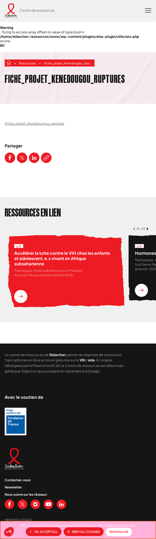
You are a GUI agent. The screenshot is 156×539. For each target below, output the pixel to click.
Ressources (27, 63)
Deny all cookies (83, 531)
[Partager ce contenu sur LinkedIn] (34, 158)
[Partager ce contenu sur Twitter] (22, 158)
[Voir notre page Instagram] (35, 504)
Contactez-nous (18, 480)
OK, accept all (43, 531)
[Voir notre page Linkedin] (61, 504)
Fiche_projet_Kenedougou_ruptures (68, 63)
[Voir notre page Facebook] (9, 504)
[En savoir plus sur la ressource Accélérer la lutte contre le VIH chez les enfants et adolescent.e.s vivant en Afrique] (20, 296)
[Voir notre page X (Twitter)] (22, 504)
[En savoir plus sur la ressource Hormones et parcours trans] (141, 290)
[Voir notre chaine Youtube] (48, 504)
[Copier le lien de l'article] (46, 158)
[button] (9, 532)
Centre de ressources (37, 10)
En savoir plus (126, 525)
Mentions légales (18, 520)
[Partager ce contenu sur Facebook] (10, 158)
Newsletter (13, 487)
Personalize (118, 531)
